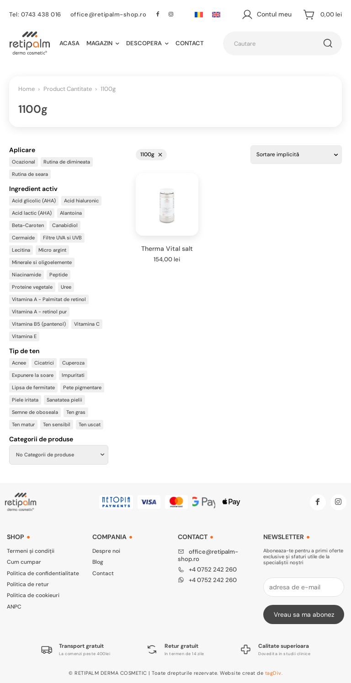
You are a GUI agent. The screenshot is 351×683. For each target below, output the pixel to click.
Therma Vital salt (167, 248)
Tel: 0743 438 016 (35, 14)
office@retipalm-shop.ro (108, 14)
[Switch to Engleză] (216, 15)
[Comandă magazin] (296, 154)
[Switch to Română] (198, 15)
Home (26, 89)
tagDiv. (274, 673)
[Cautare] (328, 43)
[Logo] (76, 649)
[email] (303, 587)
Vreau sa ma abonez (304, 614)
